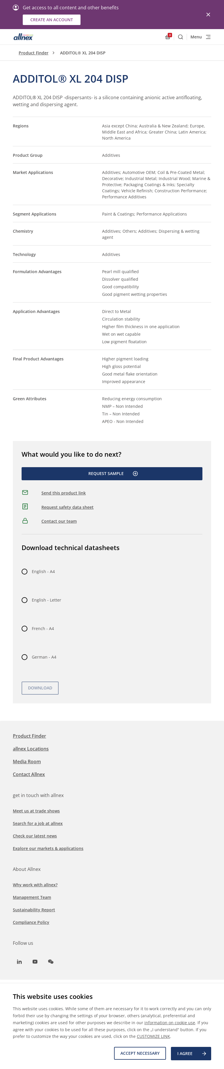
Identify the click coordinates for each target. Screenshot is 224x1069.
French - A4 (43, 628)
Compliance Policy (31, 922)
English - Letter (46, 600)
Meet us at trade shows (36, 811)
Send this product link (63, 493)
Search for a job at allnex (38, 823)
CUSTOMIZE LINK (153, 1037)
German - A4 (44, 657)
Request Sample (113, 473)
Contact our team (59, 521)
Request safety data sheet (67, 507)
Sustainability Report (34, 910)
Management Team (32, 897)
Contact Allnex (29, 774)
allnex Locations (31, 749)
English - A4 (43, 571)
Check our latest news (35, 836)
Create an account (51, 19)
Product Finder (33, 53)
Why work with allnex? (35, 884)
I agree (192, 1054)
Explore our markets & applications (48, 848)
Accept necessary (139, 1053)
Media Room (27, 761)
